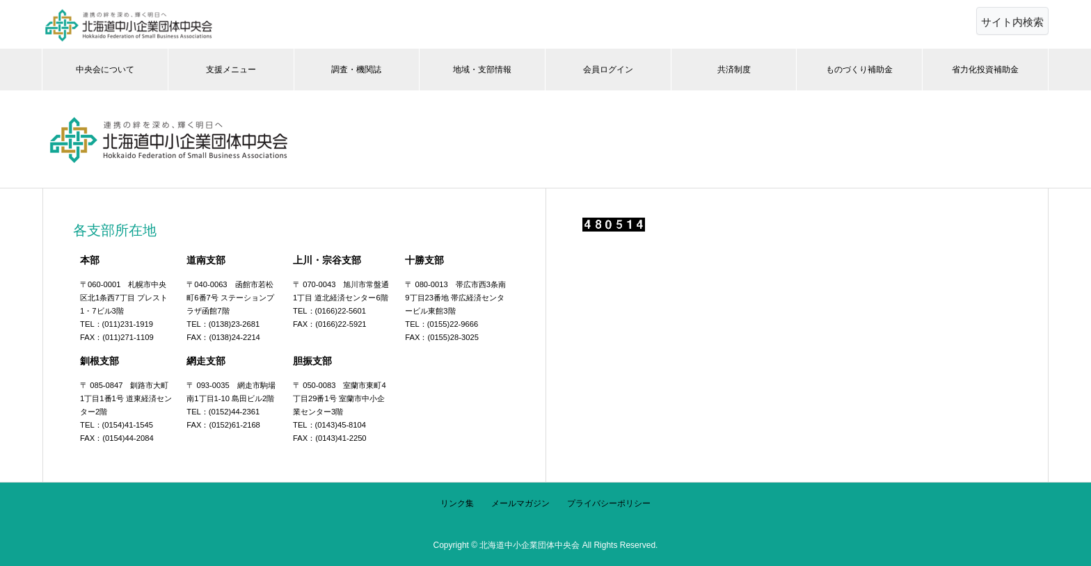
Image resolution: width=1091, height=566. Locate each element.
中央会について (105, 69)
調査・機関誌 (356, 69)
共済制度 (734, 69)
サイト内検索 (1012, 22)
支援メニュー (231, 69)
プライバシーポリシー (609, 503)
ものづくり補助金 (859, 69)
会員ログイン (608, 69)
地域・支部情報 (482, 69)
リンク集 (457, 503)
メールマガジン (520, 503)
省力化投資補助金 (985, 69)
